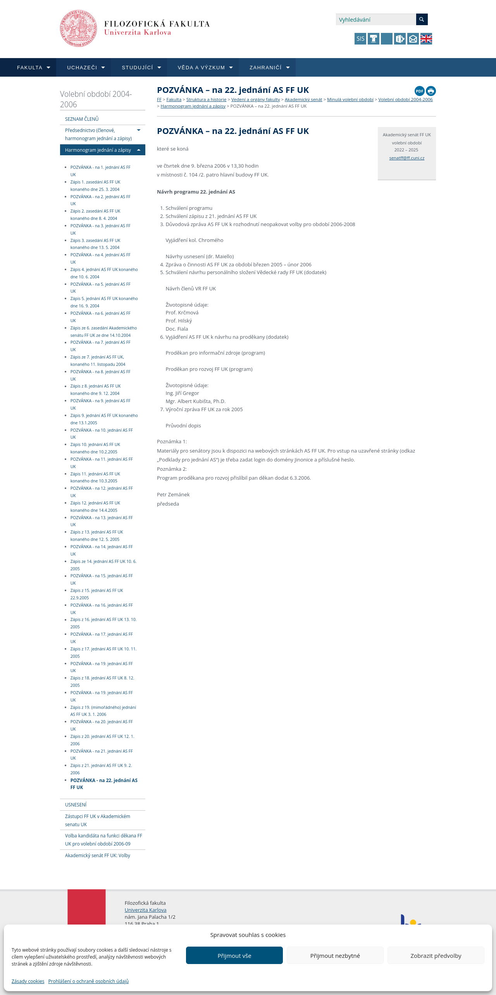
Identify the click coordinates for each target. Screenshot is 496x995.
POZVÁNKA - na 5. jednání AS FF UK (101, 287)
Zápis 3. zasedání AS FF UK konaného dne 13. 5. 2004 (96, 244)
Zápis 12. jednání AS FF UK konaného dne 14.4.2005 (95, 506)
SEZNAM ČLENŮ (82, 119)
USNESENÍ (75, 804)
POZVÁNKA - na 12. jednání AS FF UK (102, 491)
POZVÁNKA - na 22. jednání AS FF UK (104, 783)
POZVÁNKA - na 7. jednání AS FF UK (101, 346)
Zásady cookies (28, 981)
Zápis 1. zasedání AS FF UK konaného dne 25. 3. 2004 (96, 185)
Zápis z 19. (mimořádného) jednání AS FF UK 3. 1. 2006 (103, 711)
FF (159, 99)
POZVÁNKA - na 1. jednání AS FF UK (101, 171)
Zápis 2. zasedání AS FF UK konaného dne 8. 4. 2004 (96, 214)
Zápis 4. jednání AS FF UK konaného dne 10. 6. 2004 (104, 273)
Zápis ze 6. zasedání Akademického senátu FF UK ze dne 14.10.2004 (104, 331)
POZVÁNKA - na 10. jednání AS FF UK (102, 433)
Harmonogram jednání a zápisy (98, 150)
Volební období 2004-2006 (96, 99)
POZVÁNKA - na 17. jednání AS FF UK (102, 637)
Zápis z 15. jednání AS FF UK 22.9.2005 (97, 594)
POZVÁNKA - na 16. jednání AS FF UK (102, 608)
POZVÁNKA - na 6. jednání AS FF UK (101, 317)
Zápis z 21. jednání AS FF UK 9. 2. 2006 (101, 769)
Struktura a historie (206, 99)
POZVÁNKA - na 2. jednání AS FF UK (101, 200)
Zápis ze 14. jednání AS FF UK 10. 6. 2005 (104, 565)
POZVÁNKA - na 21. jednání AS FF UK (102, 754)
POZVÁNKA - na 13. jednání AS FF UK (102, 521)
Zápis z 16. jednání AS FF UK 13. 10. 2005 (104, 623)
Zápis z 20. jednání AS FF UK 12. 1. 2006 (102, 740)
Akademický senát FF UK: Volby (97, 855)
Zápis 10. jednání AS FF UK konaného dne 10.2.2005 (95, 448)
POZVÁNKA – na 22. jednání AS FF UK (269, 106)
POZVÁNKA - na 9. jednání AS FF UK (101, 404)
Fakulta (173, 99)
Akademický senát (303, 99)
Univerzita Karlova (146, 909)
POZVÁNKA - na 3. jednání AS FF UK (101, 229)
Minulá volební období (350, 99)
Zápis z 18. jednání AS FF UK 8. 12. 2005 (102, 681)
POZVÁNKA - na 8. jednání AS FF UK (101, 375)
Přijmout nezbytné (335, 955)
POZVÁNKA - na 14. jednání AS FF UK (102, 550)
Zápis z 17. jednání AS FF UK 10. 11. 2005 (104, 652)
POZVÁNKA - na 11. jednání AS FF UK (102, 462)
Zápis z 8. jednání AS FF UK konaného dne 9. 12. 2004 (96, 390)
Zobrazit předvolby (435, 955)
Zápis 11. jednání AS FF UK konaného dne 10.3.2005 (95, 477)
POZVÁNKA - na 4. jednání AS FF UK (101, 258)
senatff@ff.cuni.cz (407, 158)
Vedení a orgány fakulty (255, 99)
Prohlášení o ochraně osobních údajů (88, 981)
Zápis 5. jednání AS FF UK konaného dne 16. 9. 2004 (104, 302)
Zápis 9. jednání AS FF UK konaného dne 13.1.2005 (104, 419)
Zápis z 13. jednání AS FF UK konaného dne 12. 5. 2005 (97, 535)
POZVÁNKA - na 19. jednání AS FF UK (102, 667)
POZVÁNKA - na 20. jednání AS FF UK (102, 725)
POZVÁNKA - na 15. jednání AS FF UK (102, 579)
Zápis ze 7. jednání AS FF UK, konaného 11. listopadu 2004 (98, 360)
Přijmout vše (234, 955)
